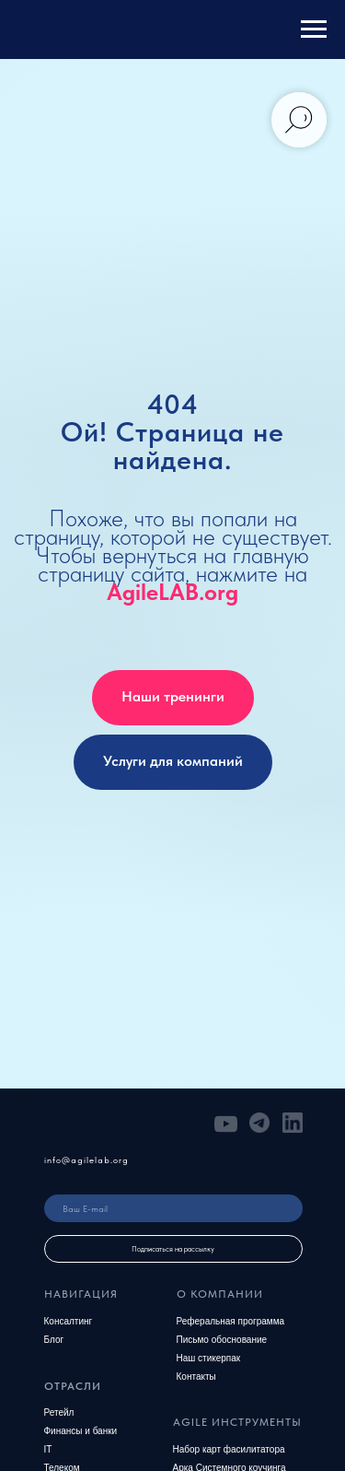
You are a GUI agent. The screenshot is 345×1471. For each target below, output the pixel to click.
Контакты (196, 1376)
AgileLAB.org (172, 592)
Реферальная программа (231, 1321)
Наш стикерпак (209, 1358)
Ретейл (59, 1412)
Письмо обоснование (222, 1340)
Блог (54, 1340)
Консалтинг (68, 1321)
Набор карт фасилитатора (229, 1449)
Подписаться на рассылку (173, 1248)
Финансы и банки (81, 1431)
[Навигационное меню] (314, 29)
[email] (173, 1208)
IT (48, 1449)
